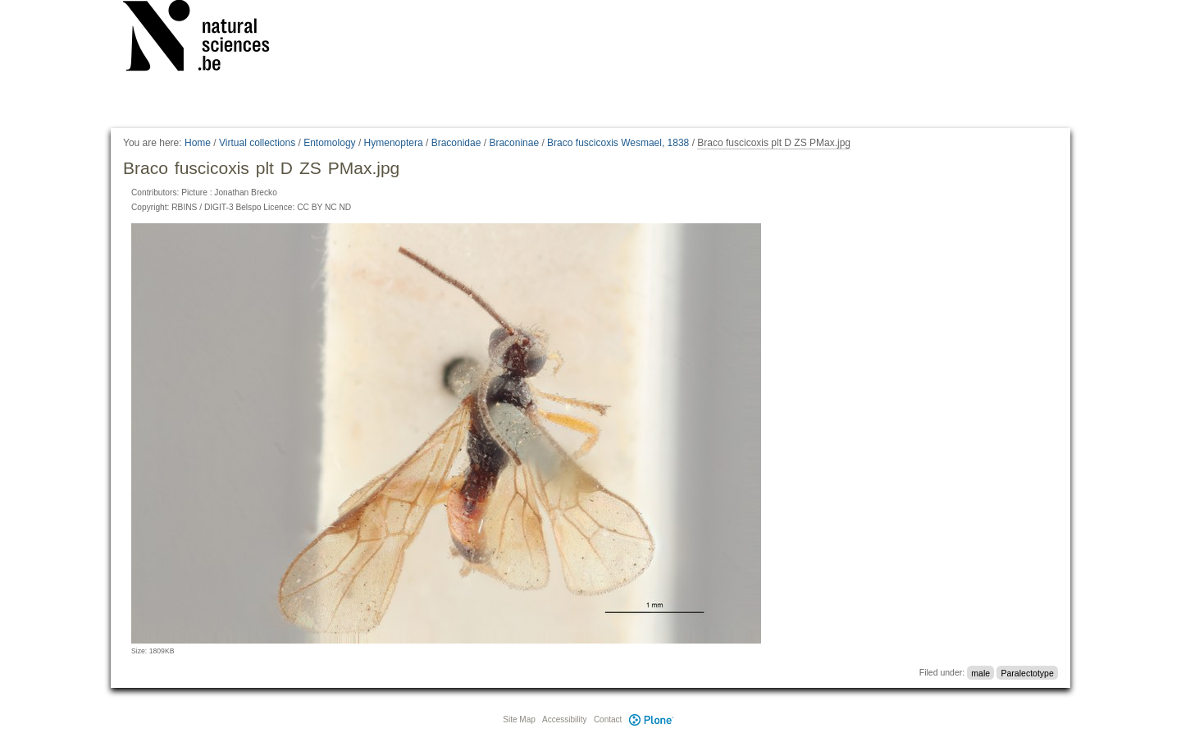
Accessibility (564, 719)
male (980, 672)
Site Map (519, 719)
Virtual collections (257, 143)
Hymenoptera (393, 143)
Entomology (329, 143)
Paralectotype (1027, 672)
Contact (608, 719)
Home (198, 143)
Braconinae (514, 143)
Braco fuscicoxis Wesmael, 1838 (618, 143)
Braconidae (456, 143)
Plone (651, 719)
